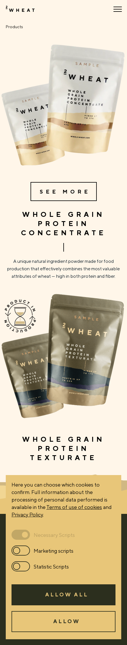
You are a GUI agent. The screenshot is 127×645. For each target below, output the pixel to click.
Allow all (66, 594)
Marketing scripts (53, 551)
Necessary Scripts (54, 535)
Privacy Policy (27, 514)
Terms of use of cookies (74, 507)
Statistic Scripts (51, 566)
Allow (66, 621)
